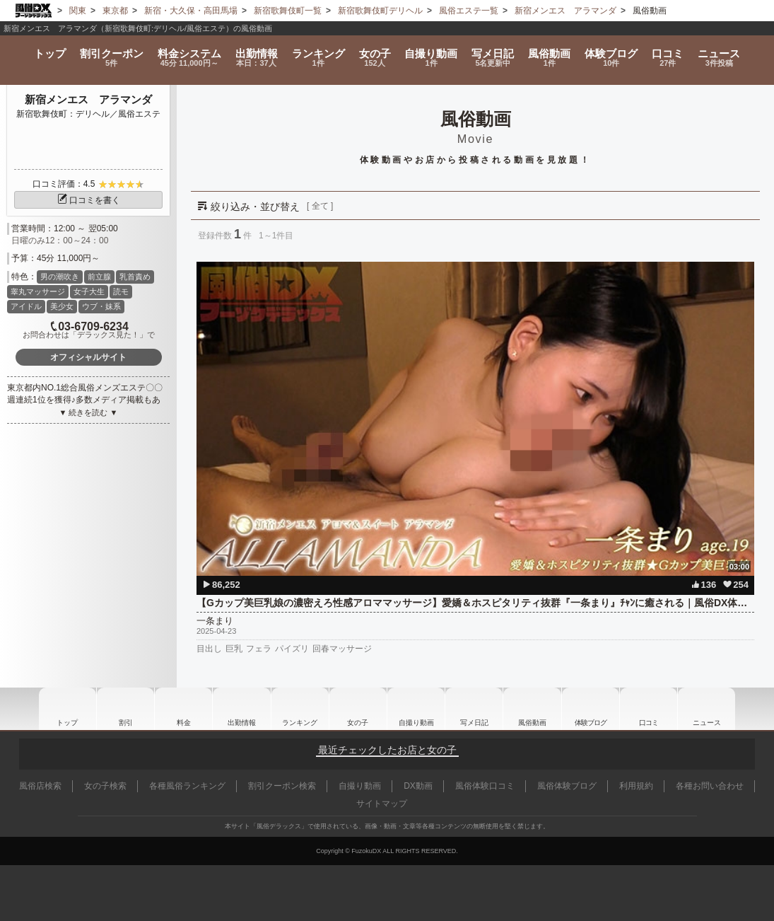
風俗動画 (553, 51)
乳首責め (135, 276)
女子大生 (89, 291)
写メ (495, 51)
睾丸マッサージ (38, 291)
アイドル (26, 306)
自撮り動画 (416, 709)
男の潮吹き (59, 276)
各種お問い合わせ (710, 786)
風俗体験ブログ (567, 786)
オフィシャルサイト (88, 357)
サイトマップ (381, 804)
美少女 (62, 306)
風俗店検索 (40, 786)
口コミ (675, 51)
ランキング (314, 51)
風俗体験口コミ (485, 786)
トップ (39, 46)
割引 (103, 51)
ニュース (729, 51)
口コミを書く (88, 200)
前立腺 (99, 276)
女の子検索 (105, 786)
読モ (121, 291)
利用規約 (636, 786)
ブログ (616, 51)
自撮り (431, 51)
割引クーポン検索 (282, 786)
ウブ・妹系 (101, 306)
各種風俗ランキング (187, 786)
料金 (182, 51)
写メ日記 (474, 709)
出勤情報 (242, 709)
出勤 (250, 51)
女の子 (372, 51)
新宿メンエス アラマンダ (88, 99)
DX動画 (418, 786)
